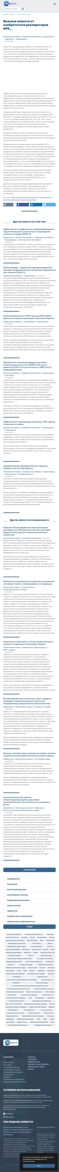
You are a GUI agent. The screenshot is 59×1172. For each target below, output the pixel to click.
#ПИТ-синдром (9, 650)
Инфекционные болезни (32, 37)
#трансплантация (34, 1013)
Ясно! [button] (39, 1166)
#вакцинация (43, 322)
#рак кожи (50, 998)
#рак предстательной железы (42, 1001)
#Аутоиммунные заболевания (15, 940)
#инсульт (11, 964)
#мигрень (51, 973)
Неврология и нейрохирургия (34, 647)
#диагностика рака (14, 955)
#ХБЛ (38, 1019)
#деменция (27, 952)
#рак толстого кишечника (14, 1004)
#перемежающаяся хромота (15, 992)
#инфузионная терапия (32, 538)
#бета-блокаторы (32, 940)
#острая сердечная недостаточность (18, 989)
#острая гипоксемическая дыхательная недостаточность (30, 986)
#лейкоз (32, 970)
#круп (25, 970)
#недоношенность (47, 980)
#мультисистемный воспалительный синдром (21, 810)
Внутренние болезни (11, 373)
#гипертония (26, 949)
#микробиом (17, 976)
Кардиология (8, 237)
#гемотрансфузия (36, 946)
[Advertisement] (29, 78)
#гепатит (50, 946)
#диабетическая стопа (48, 952)
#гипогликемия (36, 949)
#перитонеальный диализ (34, 992)
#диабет (35, 952)
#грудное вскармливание (14, 952)
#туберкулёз (10, 1019)
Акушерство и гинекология (19, 916)
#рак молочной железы (16, 1001)
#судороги (51, 1007)
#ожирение (16, 983)
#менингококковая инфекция (15, 973)
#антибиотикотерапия (14, 934)
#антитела (9, 375)
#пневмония (12, 995)
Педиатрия (9, 39)
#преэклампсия (48, 995)
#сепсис (51, 1004)
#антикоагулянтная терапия (30, 240)
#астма (32, 937)
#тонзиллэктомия (46, 1010)
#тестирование (12, 1010)
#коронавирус (21, 39)
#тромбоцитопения (25, 474)
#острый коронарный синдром (43, 989)
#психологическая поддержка (16, 998)
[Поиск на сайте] (14, 8)
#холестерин (10, 1022)
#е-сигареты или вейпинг (45, 958)
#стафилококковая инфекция (37, 1007)
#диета (30, 955)
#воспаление (37, 943)
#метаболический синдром (36, 973)
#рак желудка (39, 998)
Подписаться (34, 1062)
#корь (19, 970)
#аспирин (24, 937)
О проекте (32, 1059)
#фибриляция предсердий (25, 1019)
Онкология (12, 884)
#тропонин (50, 1016)
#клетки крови (32, 967)
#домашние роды (46, 955)
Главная (31, 1057)
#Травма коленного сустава (15, 1013)
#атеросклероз (42, 937)
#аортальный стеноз (12, 937)
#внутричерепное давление (16, 943)
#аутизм (51, 937)
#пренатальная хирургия (29, 995)
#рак (30, 998)
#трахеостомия (48, 1013)
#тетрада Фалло (29, 1010)
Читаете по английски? (38, 1064)
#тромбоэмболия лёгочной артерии (33, 1016)
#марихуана (41, 970)
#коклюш (42, 967)
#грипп (52, 949)
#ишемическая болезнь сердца (16, 967)
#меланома (50, 970)
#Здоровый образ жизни (14, 961)
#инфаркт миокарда (43, 707)
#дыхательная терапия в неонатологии (20, 958)
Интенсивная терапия (12, 37)
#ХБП (45, 1019)
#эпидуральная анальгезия (43, 1025)
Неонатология (49, 37)
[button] (9, 204)
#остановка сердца (42, 759)
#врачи (50, 943)
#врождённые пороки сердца (16, 946)
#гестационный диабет (13, 949)
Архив (30, 1069)
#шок (52, 1022)
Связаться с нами (36, 1067)
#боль (42, 940)
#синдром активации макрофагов (16, 1007)
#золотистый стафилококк (34, 961)
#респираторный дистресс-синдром (35, 1004)
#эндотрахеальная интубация (15, 590)
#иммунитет (50, 961)
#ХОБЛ (52, 1019)
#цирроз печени (22, 1022)
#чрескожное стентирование (39, 1022)
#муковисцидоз (42, 976)
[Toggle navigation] (54, 4)
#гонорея (46, 949)
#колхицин (51, 967)
